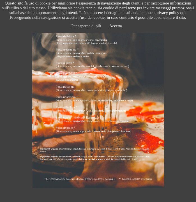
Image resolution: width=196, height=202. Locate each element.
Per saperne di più (86, 26)
